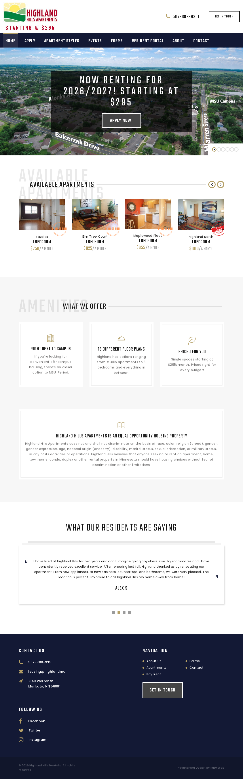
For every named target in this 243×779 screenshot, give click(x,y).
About (178, 41)
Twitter (34, 730)
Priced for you (192, 348)
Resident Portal (148, 41)
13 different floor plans (121, 342)
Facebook (36, 721)
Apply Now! (121, 120)
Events (95, 41)
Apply (30, 41)
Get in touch (224, 16)
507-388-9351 (186, 16)
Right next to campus (51, 340)
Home (10, 41)
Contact (201, 41)
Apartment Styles (61, 41)
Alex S (121, 588)
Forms (117, 41)
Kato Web (217, 767)
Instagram (37, 739)
